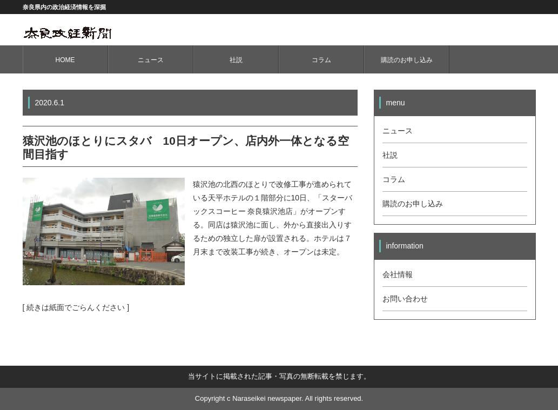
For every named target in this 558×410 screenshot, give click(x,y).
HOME (65, 60)
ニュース (151, 60)
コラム (321, 60)
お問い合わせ (405, 298)
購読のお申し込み (407, 60)
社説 (236, 60)
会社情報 (397, 274)
